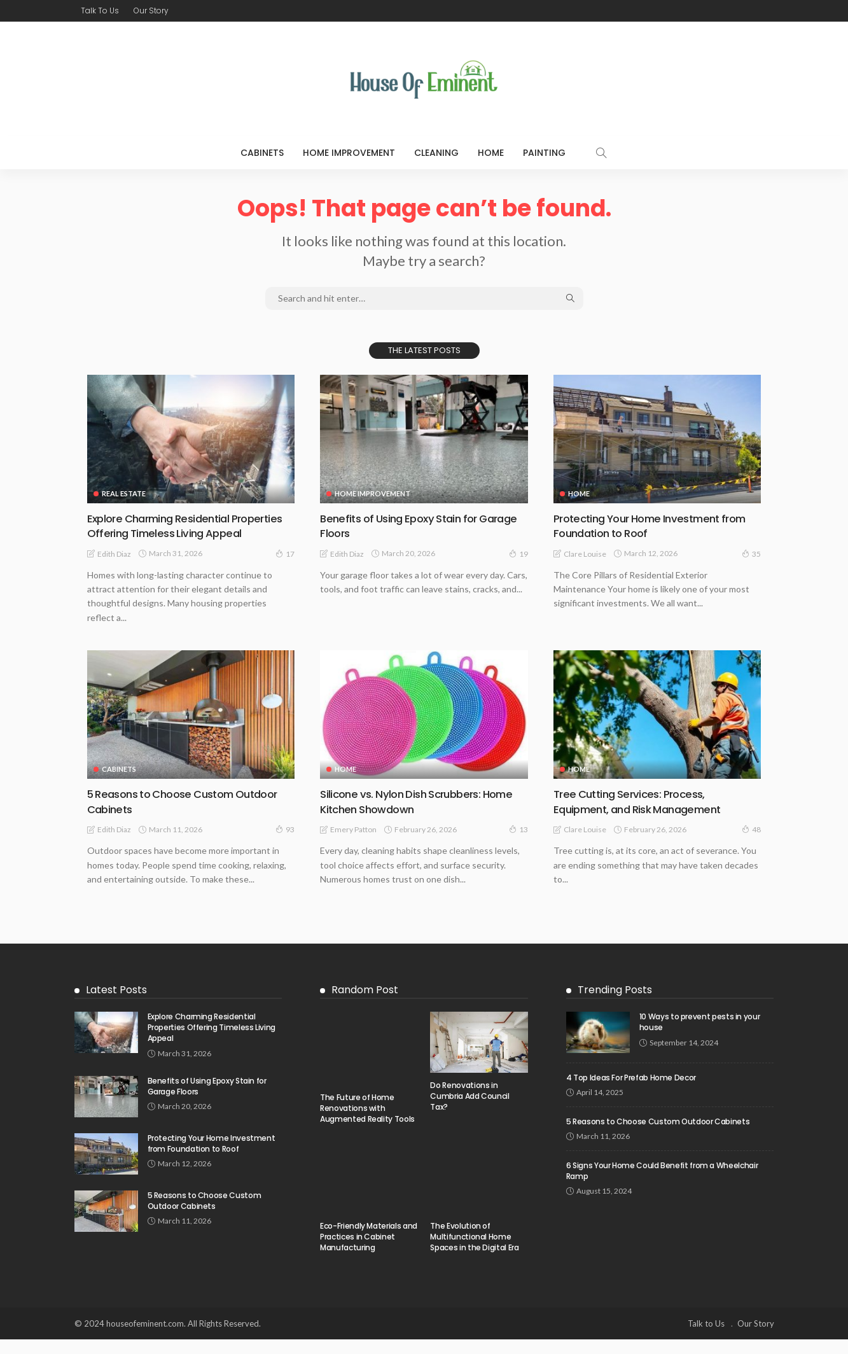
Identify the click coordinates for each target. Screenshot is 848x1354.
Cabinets (262, 152)
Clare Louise (585, 553)
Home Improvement (349, 152)
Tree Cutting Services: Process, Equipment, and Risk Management (643, 815)
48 (751, 843)
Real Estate (124, 493)
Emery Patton (353, 844)
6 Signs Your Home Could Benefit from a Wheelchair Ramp (662, 1185)
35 (751, 553)
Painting (544, 152)
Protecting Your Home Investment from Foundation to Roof (657, 525)
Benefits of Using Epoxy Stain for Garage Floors (403, 525)
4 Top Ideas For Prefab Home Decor (631, 1092)
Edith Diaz (114, 568)
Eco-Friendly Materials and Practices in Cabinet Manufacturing (368, 1251)
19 (518, 553)
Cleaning (436, 152)
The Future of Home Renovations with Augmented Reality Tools (367, 1122)
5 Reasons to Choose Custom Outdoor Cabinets (191, 815)
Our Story (151, 10)
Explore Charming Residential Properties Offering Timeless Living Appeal (177, 533)
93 (285, 843)
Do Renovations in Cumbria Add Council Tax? (469, 1110)
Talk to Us (100, 10)
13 (518, 843)
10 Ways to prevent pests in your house (699, 1036)
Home (491, 152)
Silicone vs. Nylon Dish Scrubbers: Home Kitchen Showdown (422, 815)
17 (285, 568)
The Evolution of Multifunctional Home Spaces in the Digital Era (474, 1251)
